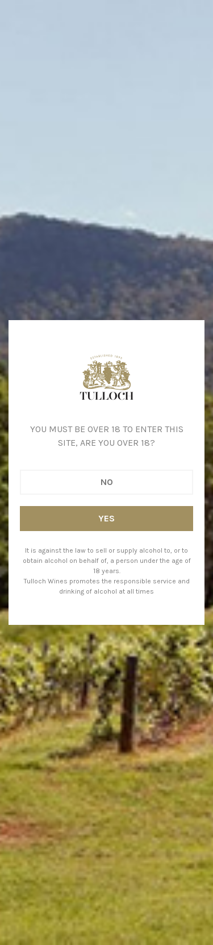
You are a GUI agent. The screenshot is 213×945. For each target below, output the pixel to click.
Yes (106, 518)
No (107, 481)
